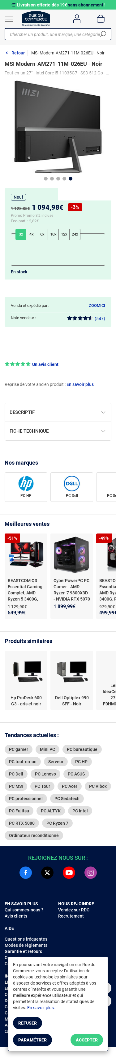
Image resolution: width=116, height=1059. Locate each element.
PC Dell (72, 496)
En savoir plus (80, 384)
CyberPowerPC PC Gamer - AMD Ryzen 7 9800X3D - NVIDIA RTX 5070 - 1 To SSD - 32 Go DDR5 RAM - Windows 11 (72, 599)
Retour (18, 52)
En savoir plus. (41, 1007)
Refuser (27, 1023)
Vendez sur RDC (73, 909)
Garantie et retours (23, 951)
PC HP (26, 496)
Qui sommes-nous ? (24, 909)
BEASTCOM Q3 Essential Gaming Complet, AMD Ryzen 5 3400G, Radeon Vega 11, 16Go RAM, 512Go (25, 596)
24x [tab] (75, 234)
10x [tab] (53, 234)
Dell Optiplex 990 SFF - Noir (72, 700)
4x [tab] (31, 234)
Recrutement (71, 916)
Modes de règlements (26, 945)
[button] (58, 364)
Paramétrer (32, 1039)
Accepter (87, 1039)
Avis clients (16, 916)
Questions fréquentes (26, 939)
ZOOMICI (97, 305)
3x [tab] (21, 234)
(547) (86, 318)
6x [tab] (42, 234)
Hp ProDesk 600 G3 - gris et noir (26, 700)
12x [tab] (64, 234)
